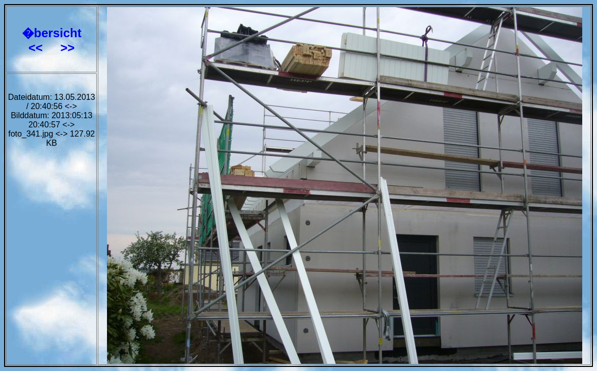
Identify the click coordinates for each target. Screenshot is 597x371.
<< (37, 48)
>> (68, 48)
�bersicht (52, 33)
